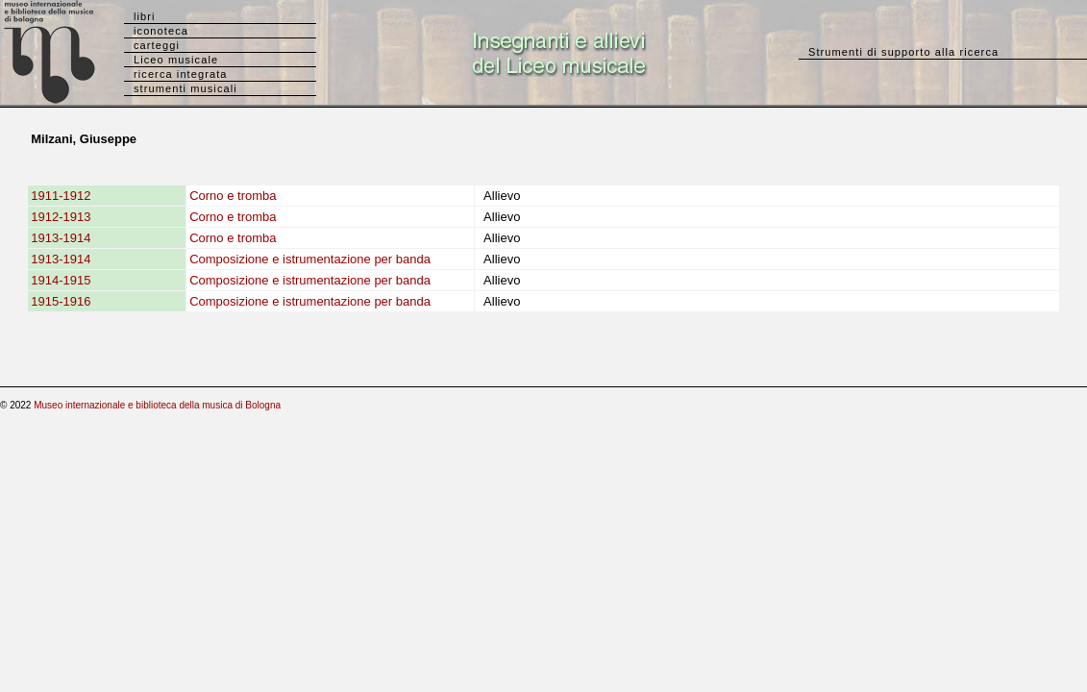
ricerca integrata (181, 74)
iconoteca (161, 31)
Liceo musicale (176, 59)
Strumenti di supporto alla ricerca (903, 52)
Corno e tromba (232, 195)
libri (145, 16)
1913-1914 (60, 238)
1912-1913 (60, 217)
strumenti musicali (185, 88)
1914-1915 (60, 280)
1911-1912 (60, 195)
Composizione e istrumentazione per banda (310, 259)
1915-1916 (60, 301)
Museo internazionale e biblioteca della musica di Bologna (157, 405)
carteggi (157, 45)
